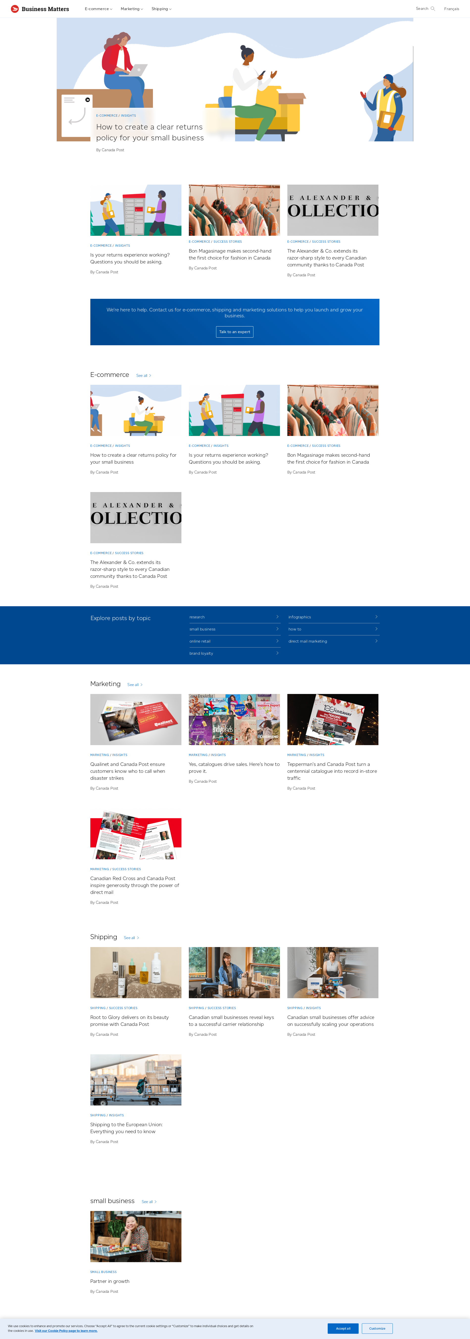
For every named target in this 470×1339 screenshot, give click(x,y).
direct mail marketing (308, 641)
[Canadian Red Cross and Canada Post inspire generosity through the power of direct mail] (135, 834)
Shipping (162, 9)
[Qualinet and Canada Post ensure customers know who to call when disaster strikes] (135, 720)
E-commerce (99, 9)
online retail (200, 641)
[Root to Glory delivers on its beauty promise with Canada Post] (135, 973)
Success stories (228, 241)
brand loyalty (201, 653)
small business (203, 629)
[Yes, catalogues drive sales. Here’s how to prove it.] (234, 720)
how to (295, 629)
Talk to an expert (234, 331)
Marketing (132, 9)
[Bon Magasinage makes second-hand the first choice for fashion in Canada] (234, 211)
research (197, 617)
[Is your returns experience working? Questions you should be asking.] (135, 211)
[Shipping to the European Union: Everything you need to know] (135, 1080)
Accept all (343, 1328)
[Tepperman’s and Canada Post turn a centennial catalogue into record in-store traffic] (332, 720)
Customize (377, 1328)
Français (451, 8)
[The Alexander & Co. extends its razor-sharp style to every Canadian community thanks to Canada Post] (332, 211)
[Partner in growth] (135, 1237)
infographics (300, 617)
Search (425, 8)
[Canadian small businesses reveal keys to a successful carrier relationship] (234, 973)
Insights (128, 115)
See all (141, 375)
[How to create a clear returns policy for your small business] (157, 138)
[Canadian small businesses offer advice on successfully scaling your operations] (332, 973)
